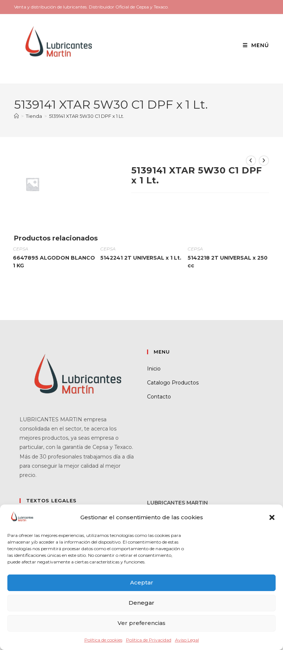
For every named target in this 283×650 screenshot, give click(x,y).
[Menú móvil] (253, 45)
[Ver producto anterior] (251, 160)
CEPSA (20, 249)
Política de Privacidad (148, 640)
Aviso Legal (187, 640)
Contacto (159, 396)
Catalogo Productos (173, 382)
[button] (272, 517)
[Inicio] (16, 116)
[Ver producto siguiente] (264, 160)
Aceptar (141, 582)
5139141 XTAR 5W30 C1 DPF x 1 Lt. (86, 116)
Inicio (154, 368)
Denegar (141, 602)
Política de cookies (103, 640)
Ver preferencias (141, 622)
